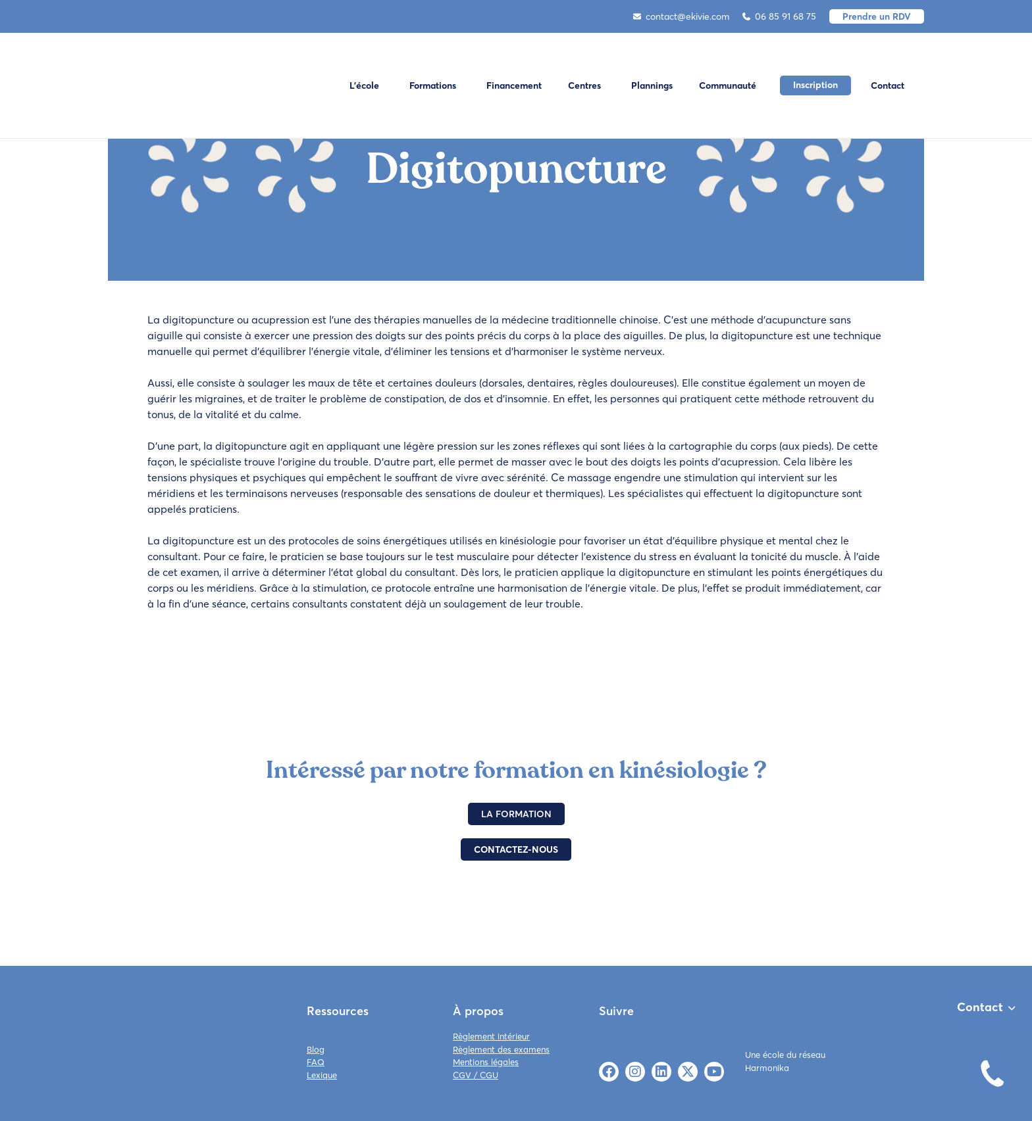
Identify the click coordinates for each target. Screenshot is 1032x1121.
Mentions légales (486, 1062)
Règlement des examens (501, 1049)
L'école (364, 85)
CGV (462, 1075)
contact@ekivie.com (681, 16)
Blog (315, 1049)
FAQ (315, 1062)
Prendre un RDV (876, 16)
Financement (514, 85)
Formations (432, 85)
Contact (887, 85)
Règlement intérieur (491, 1036)
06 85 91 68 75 (779, 16)
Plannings (652, 85)
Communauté (727, 85)
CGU (489, 1075)
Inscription (815, 85)
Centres (584, 85)
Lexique (322, 1075)
